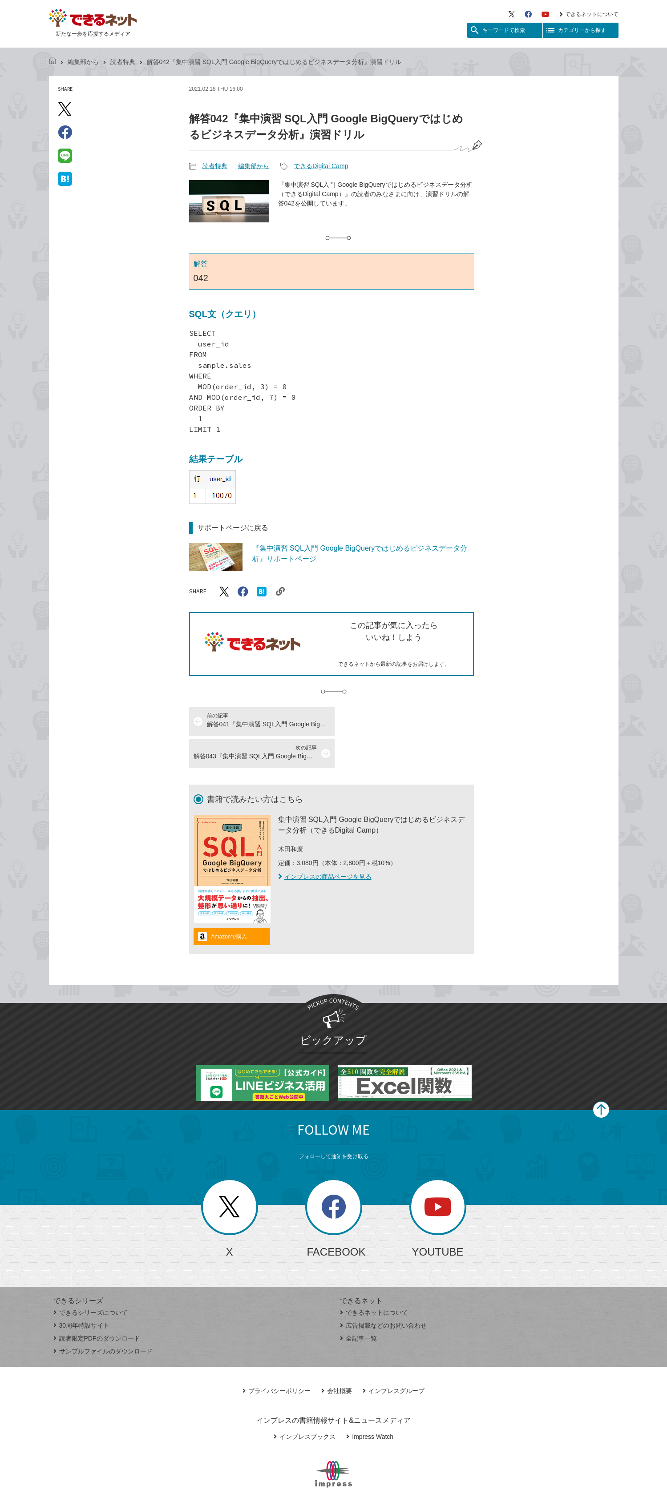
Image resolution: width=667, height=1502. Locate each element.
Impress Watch (369, 1404)
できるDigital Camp (321, 165)
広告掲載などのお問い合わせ (383, 1293)
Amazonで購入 (229, 905)
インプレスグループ (393, 1358)
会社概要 (336, 1358)
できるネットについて (588, 14)
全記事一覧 (358, 1306)
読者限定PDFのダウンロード (96, 1306)
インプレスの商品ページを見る (325, 844)
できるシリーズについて (90, 1280)
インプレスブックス (305, 1404)
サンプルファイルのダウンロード (103, 1319)
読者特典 (122, 61)
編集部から (83, 61)
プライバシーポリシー (277, 1358)
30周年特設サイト (81, 1293)
